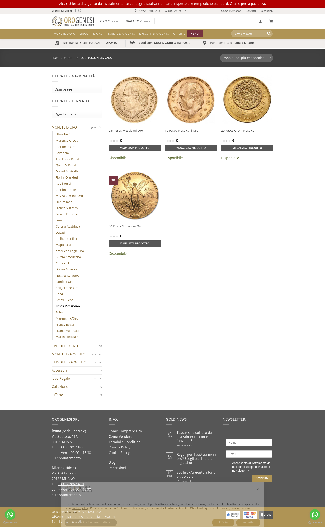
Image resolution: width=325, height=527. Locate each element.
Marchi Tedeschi (67, 337)
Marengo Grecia (67, 140)
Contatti (251, 10)
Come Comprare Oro (125, 431)
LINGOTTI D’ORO (91, 33)
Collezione (60, 386)
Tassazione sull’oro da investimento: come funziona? (194, 437)
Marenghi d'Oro (67, 318)
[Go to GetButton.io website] (10, 522)
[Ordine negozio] (246, 58)
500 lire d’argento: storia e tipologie (196, 474)
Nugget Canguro (67, 276)
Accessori (59, 370)
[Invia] (268, 33)
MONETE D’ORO (65, 33)
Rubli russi (63, 184)
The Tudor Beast (67, 159)
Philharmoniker (66, 239)
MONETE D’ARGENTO (120, 33)
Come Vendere (120, 436)
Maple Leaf (63, 245)
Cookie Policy (119, 452)
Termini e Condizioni (125, 442)
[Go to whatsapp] (10, 514)
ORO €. (109, 21)
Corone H (62, 263)
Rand (59, 294)
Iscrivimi (262, 478)
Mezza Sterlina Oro (69, 196)
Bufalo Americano (68, 257)
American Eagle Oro (70, 251)
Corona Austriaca (68, 226)
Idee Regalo (61, 378)
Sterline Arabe (66, 190)
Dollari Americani (68, 269)
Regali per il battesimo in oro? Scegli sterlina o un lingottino (196, 458)
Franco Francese (67, 214)
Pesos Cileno (64, 300)
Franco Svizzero (67, 208)
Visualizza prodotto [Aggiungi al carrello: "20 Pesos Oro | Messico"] (247, 147)
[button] (260, 21)
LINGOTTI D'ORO (65, 346)
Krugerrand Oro (67, 288)
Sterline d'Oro (65, 147)
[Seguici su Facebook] (75, 10)
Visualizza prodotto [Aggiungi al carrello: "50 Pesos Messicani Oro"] (134, 243)
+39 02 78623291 (71, 484)
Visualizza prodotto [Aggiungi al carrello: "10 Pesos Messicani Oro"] (191, 147)
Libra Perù (63, 134)
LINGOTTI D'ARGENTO (69, 362)
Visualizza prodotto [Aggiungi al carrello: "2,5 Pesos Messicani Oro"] (134, 147)
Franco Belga (65, 324)
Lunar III (61, 220)
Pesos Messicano (68, 306)
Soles (59, 312)
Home (56, 58)
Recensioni (266, 10)
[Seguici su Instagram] (79, 10)
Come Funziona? (231, 10)
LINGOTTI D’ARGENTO (154, 33)
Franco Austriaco (67, 331)
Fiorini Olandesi (67, 177)
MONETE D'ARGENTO (68, 354)
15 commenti (189, 481)
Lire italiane (64, 202)
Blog (112, 462)
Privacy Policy (119, 447)
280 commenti (192, 445)
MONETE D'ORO (74, 58)
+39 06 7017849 (70, 447)
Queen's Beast (66, 165)
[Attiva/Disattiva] (99, 127)
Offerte (179, 33)
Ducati (60, 232)
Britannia (62, 153)
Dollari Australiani (68, 171)
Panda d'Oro (64, 282)
